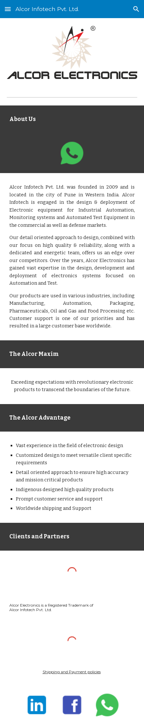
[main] (72, 119)
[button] (7, 9)
